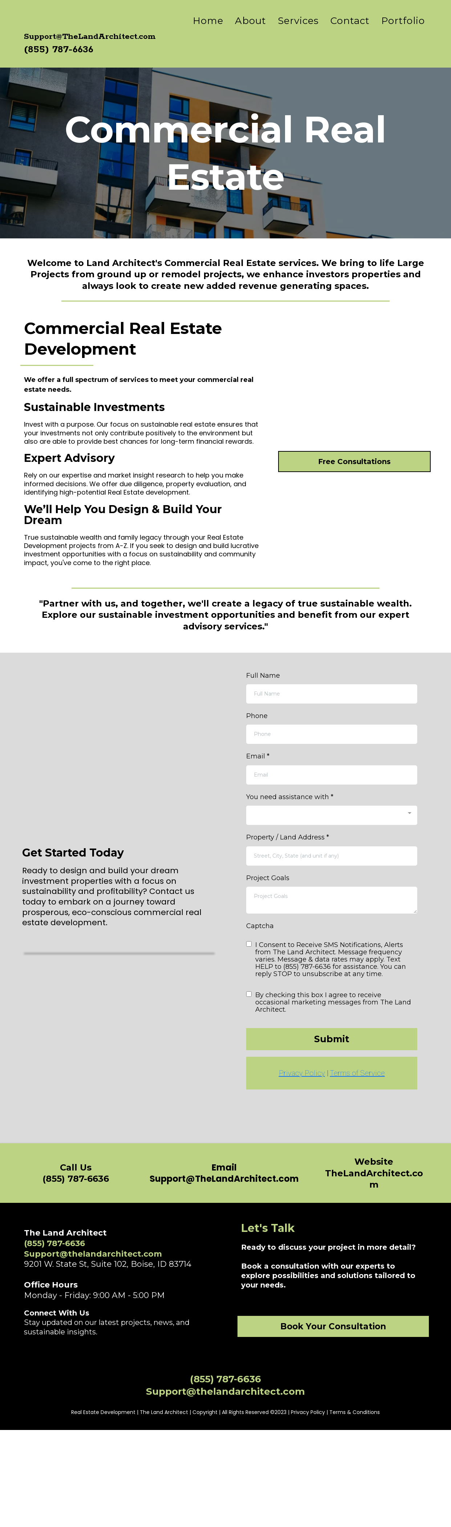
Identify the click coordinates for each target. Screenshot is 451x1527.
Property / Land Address (287, 870)
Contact (350, 37)
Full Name (263, 708)
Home (208, 37)
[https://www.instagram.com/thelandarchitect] (61, 1383)
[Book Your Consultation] (333, 1359)
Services (298, 37)
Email (257, 789)
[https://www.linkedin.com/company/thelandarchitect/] (90, 1383)
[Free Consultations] (354, 563)
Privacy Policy (302, 1106)
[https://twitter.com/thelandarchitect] (119, 1383)
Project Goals (267, 911)
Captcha (260, 959)
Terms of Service (357, 1106)
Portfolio (403, 37)
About (250, 37)
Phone (257, 749)
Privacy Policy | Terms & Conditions (335, 1509)
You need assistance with (289, 830)
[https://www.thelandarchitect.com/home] (93, 37)
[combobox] (331, 848)
